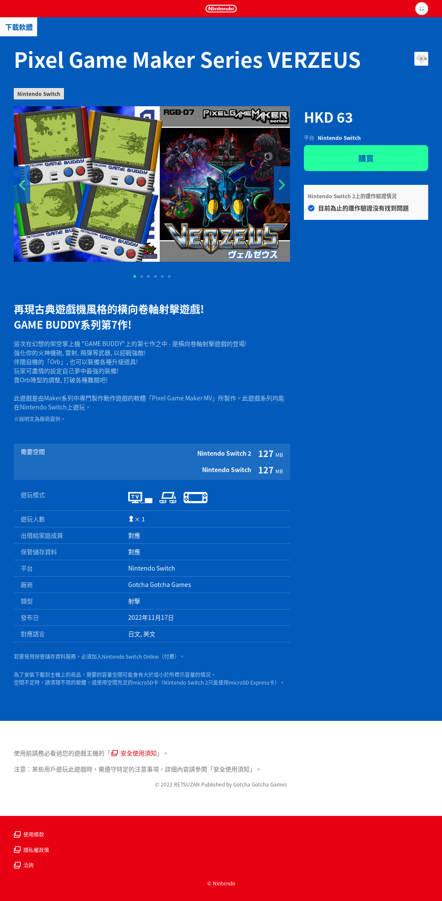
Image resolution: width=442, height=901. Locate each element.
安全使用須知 (134, 753)
